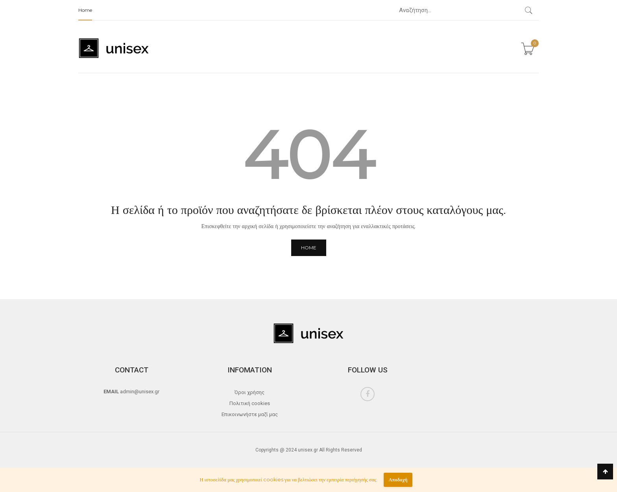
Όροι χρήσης (249, 392)
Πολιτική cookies (249, 403)
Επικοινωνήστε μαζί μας (250, 414)
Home (85, 10)
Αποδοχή (397, 480)
